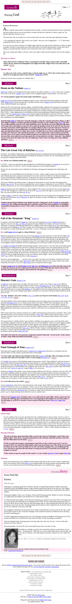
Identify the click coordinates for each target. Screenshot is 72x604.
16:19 (66, 295)
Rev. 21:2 (41, 376)
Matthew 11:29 (26, 266)
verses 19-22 (5, 204)
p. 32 (6, 429)
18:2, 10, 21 (8, 297)
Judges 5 (9, 195)
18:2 (24, 365)
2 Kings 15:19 (15, 114)
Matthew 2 (28, 289)
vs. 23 (46, 378)
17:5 (2, 297)
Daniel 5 (56, 164)
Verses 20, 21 (25, 197)
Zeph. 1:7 (32, 368)
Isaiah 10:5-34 (5, 100)
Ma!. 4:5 (20, 368)
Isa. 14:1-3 (10, 184)
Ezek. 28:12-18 (65, 251)
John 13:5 (34, 266)
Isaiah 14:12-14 (13, 232)
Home (39, 595)
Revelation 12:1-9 (45, 286)
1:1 (50, 92)
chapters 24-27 (42, 351)
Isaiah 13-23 (33, 351)
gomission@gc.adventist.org (15, 550)
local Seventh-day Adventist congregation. (46, 567)
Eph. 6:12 (28, 463)
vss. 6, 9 (38, 190)
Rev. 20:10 (27, 262)
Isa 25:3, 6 (51, 453)
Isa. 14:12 (57, 284)
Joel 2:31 (14, 368)
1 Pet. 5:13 (31, 295)
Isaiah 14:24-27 (9, 102)
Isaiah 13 (27, 88)
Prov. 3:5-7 (54, 400)
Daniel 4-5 (39, 236)
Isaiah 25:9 (39, 75)
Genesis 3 (34, 256)
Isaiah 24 (42, 356)
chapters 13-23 (49, 102)
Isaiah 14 (35, 218)
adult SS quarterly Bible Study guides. (39, 597)
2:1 (53, 92)
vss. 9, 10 (56, 225)
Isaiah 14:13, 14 (13, 266)
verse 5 (39, 287)
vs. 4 (18, 197)
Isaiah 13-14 (21, 280)
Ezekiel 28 (13, 246)
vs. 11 (19, 227)
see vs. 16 (62, 122)
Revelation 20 (45, 357)
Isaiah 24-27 (29, 347)
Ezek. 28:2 (27, 261)
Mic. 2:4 (18, 224)
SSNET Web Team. (45, 600)
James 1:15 (4, 388)
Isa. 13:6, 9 (49, 366)
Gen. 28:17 (40, 314)
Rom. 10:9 (62, 400)
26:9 (56, 453)
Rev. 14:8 (61, 295)
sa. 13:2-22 (39, 150)
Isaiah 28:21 (9, 385)
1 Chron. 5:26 (25, 114)
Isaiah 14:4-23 (56, 222)
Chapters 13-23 (20, 93)
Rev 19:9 (67, 453)
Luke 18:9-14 (23, 331)
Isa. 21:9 (64, 363)
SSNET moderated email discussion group (19, 565)
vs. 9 (7, 256)
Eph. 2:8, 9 (26, 328)
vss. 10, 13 (26, 192)
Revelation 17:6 (12, 303)
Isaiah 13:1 (4, 92)
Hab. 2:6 (24, 224)
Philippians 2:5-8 (46, 266)
